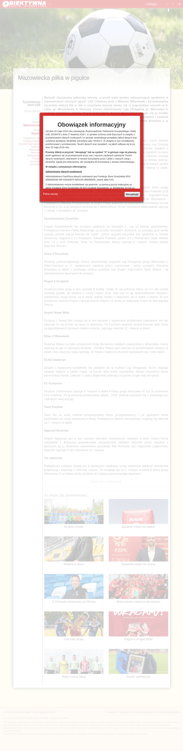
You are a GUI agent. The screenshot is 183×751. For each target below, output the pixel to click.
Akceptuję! (132, 194)
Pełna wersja (50, 194)
